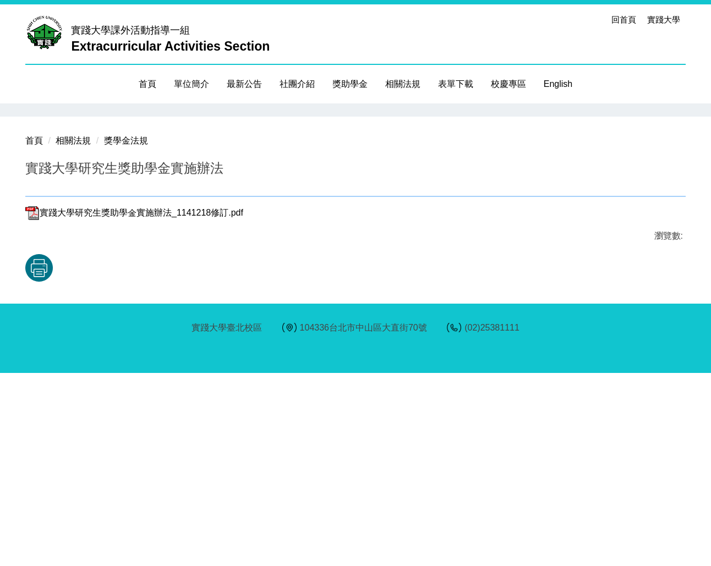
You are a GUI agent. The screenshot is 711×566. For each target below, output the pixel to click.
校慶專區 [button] (508, 84)
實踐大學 (663, 19)
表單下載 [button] (455, 84)
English (558, 84)
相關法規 (73, 333)
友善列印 (140, 461)
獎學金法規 (126, 333)
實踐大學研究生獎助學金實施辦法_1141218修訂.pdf (134, 405)
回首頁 (623, 19)
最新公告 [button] (244, 84)
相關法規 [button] (402, 84)
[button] (33, 111)
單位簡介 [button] (191, 84)
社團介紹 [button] (297, 84)
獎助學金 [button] (350, 84)
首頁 (147, 84)
